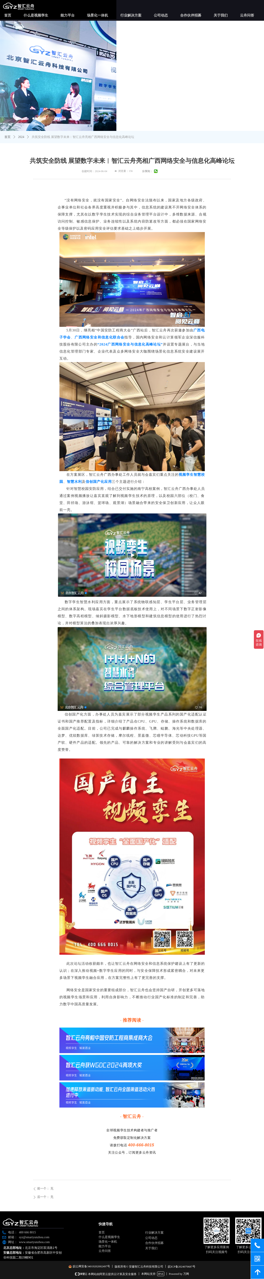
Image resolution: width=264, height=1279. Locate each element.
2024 (21, 137)
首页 (7, 137)
